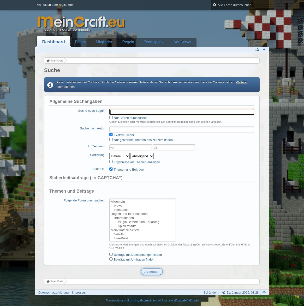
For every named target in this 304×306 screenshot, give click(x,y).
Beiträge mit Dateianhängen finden (135, 254)
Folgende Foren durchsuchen (84, 200)
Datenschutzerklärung (53, 292)
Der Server (182, 42)
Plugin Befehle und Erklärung (142, 222)
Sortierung (97, 155)
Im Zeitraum (96, 146)
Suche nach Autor (92, 128)
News (142, 206)
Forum (80, 42)
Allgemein (142, 202)
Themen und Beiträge (126, 169)
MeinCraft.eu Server (142, 230)
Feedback (142, 210)
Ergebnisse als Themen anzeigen (134, 162)
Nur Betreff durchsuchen (128, 118)
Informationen (142, 218)
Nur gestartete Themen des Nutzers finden (141, 140)
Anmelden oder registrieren (56, 4)
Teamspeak (153, 42)
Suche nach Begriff (91, 110)
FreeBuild (142, 238)
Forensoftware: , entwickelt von (152, 300)
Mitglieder (104, 42)
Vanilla (142, 234)
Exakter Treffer (121, 135)
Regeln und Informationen (142, 214)
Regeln (128, 42)
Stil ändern (211, 292)
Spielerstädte (142, 226)
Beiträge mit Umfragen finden (132, 259)
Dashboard (53, 41)
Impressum (79, 292)
